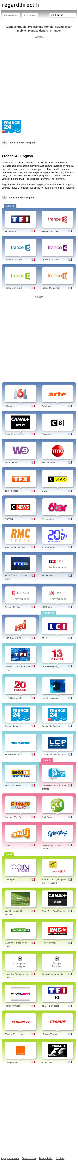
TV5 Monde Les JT (14, 754)
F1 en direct (47, 1062)
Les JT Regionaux (50, 698)
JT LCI (45, 638)
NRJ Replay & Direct (14, 638)
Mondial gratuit (16, 26)
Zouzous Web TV (13, 817)
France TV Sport (13, 1006)
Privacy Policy (46, 1158)
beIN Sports (10, 879)
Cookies (60, 1158)
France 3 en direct (13, 259)
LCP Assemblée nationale (54, 754)
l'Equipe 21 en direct (14, 1034)
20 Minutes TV (49, 547)
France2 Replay (12, 607)
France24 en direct (14, 726)
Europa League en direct (53, 974)
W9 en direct (11, 462)
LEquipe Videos (49, 1034)
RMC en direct (49, 943)
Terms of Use (29, 1158)
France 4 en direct (50, 259)
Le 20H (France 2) (13, 698)
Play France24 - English (21, 197)
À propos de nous (10, 1158)
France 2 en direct (50, 231)
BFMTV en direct (13, 785)
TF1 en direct (11, 231)
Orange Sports (12, 1062)
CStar (44, 491)
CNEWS (9, 519)
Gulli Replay (47, 817)
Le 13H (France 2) (50, 666)
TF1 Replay (47, 575)
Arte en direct (48, 406)
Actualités (30, 15)
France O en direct (51, 288)
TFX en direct (11, 491)
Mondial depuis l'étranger (44, 30)
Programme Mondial (41, 26)
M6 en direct (11, 406)
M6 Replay (47, 607)
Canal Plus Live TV (14, 434)
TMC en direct (48, 462)
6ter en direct (48, 519)
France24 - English (51, 726)
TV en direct (11, 15)
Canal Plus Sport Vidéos (53, 911)
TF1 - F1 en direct (50, 1006)
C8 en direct (47, 434)
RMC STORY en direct (15, 547)
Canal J (8, 845)
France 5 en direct (13, 288)
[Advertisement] (39, 78)
